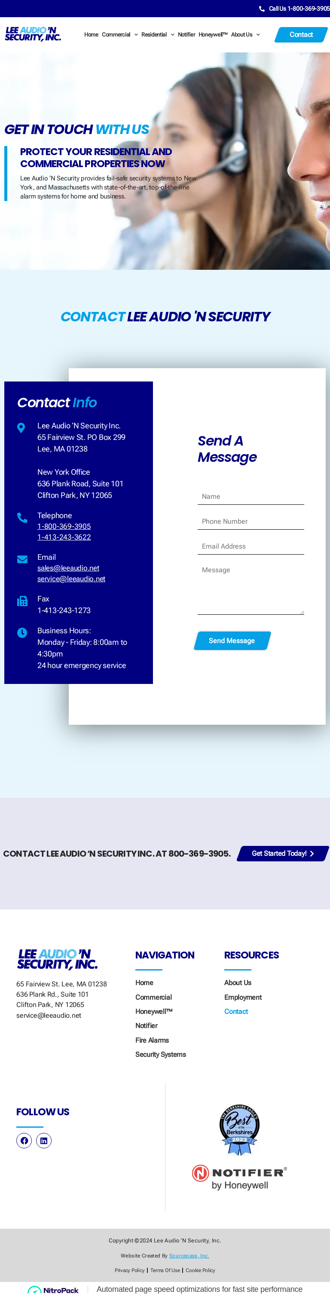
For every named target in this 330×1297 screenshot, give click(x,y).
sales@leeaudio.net (70, 569)
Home (91, 34)
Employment (242, 996)
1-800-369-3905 (64, 526)
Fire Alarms (152, 1039)
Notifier (186, 34)
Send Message (232, 640)
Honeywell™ (213, 34)
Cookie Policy (202, 1270)
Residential (157, 33)
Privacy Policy (128, 1270)
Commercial (120, 33)
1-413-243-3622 (64, 537)
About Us (245, 33)
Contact (236, 1011)
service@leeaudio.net (73, 581)
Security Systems (160, 1054)
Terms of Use (165, 1270)
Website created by (165, 1255)
